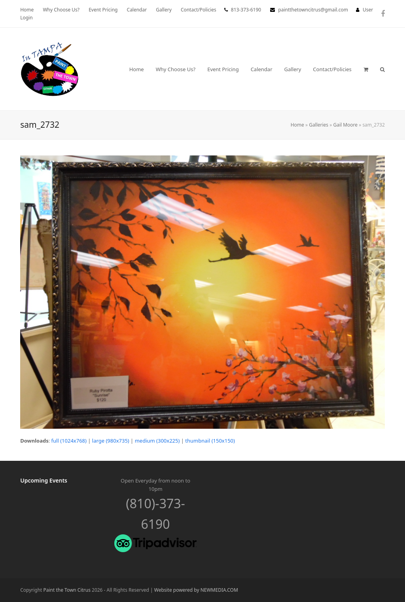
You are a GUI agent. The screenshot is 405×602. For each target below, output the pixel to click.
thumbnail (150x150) (210, 440)
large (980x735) (110, 440)
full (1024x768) (69, 440)
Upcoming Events (43, 480)
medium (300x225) (157, 440)
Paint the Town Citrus (67, 590)
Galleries (318, 124)
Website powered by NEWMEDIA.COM (196, 590)
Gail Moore (345, 124)
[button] (366, 69)
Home (297, 124)
